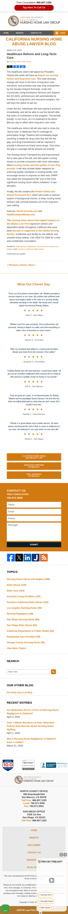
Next (32, 265)
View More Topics (16, 648)
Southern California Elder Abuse (30, 249)
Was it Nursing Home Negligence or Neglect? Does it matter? (31, 741)
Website (19, 33)
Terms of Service (31, 879)
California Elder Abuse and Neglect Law (34, 457)
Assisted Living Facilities (23, 596)
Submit (34, 544)
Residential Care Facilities (23, 636)
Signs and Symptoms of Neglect (34, 466)
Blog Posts (34, 867)
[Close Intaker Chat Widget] (65, 854)
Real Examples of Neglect (34, 475)
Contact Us (36, 33)
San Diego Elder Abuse (22, 625)
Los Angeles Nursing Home (24, 608)
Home (6, 33)
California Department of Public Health (30, 631)
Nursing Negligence (20, 613)
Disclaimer (34, 845)
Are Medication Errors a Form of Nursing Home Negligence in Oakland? (33, 712)
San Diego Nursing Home (23, 619)
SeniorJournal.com (27, 211)
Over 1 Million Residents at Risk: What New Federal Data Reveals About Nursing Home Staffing (30, 726)
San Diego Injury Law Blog (19, 692)
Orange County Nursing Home (26, 642)
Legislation (31, 246)
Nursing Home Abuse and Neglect (28, 579)
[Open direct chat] (61, 854)
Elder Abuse (21, 246)
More (62, 33)
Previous (13, 265)
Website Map (34, 860)
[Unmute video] (51, 880)
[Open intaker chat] (40, 912)
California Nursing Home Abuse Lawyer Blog (34, 21)
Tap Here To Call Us (34, 7)
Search (53, 671)
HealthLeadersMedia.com (21, 214)
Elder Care (15, 590)
